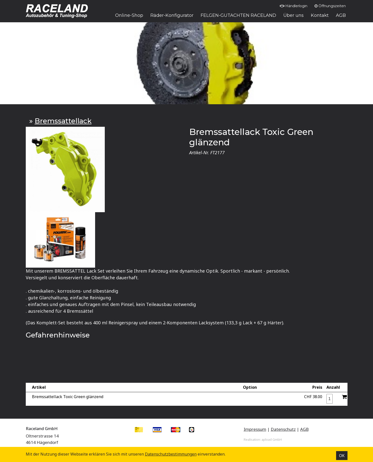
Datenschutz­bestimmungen (171, 454)
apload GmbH (272, 439)
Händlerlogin (293, 6)
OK (342, 455)
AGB (304, 429)
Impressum (255, 429)
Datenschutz (283, 429)
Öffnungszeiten (330, 6)
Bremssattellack (63, 121)
